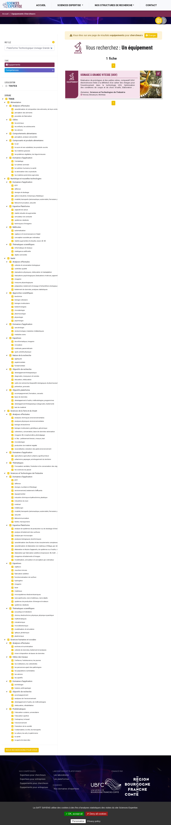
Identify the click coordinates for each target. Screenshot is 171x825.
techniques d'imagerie (21, 223)
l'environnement (19, 723)
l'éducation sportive (20, 716)
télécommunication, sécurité (23, 203)
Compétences (29, 70)
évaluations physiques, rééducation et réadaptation (31, 272)
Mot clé (8, 42)
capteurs (16, 567)
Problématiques (17, 709)
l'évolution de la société (21, 726)
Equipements (13, 65)
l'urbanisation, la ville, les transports (26, 730)
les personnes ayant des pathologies (26, 667)
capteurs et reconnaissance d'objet (25, 234)
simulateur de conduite (21, 217)
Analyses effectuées (19, 106)
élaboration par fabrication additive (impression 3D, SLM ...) (34, 553)
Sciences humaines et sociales (21, 639)
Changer (151, 35)
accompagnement (19, 695)
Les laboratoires (61, 775)
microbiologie (18, 310)
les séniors (17, 130)
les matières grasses (20, 151)
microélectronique (19, 626)
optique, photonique (20, 632)
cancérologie (17, 327)
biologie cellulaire (19, 300)
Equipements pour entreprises (34, 787)
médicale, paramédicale (21, 348)
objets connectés (19, 255)
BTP (14, 185)
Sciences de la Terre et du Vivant (22, 411)
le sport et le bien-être (20, 740)
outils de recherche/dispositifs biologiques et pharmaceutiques (36, 383)
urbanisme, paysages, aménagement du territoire (31, 459)
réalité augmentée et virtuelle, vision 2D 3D (28, 241)
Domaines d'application (20, 158)
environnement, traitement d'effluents (26, 490)
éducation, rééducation (21, 379)
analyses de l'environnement (23, 698)
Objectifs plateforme (19, 390)
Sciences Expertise (69, 5)
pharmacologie (18, 314)
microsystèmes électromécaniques (26, 594)
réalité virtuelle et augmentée (23, 213)
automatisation (18, 230)
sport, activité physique (21, 352)
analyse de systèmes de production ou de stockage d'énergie (35, 529)
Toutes (11, 86)
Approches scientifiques (21, 293)
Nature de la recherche (20, 355)
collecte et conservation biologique (25, 265)
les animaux (17, 123)
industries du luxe (19, 501)
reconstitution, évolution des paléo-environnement (31, 449)
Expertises (15, 338)
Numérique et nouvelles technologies (24, 178)
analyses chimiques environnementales (27, 418)
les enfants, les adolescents (23, 126)
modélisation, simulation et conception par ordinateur (32, 560)
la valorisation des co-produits (24, 171)
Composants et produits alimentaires (26, 140)
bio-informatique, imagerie (22, 341)
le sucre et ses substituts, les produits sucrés (29, 147)
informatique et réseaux (21, 248)
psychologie (17, 321)
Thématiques (16, 463)
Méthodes (15, 227)
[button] (53, 42)
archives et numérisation (22, 646)
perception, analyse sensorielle (24, 137)
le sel (14, 144)
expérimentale (18, 362)
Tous (9, 99)
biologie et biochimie (20, 425)
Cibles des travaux (18, 657)
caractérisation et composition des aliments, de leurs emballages (37, 109)
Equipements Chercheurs (23, 14)
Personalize (78, 821)
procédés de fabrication (21, 116)
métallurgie (17, 508)
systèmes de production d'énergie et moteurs (29, 601)
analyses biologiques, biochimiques (26, 539)
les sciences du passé (21, 470)
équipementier (18, 494)
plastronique (17, 636)
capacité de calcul (19, 210)
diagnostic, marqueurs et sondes (25, 376)
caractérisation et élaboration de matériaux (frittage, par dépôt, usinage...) (39, 546)
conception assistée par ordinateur (25, 237)
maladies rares (18, 334)
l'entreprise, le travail (20, 719)
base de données (19, 397)
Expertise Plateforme (19, 206)
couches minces (19, 570)
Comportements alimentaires (23, 133)
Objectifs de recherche (20, 369)
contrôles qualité (19, 269)
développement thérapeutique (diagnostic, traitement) (32, 404)
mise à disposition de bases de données (27, 653)
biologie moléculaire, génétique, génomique (29, 428)
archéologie (17, 684)
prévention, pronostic (20, 386)
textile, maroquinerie (20, 522)
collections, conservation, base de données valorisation (33, 431)
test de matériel (18, 407)
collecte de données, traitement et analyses (28, 650)
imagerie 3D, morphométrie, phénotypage (28, 435)
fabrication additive (20, 574)
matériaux (16, 591)
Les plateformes (61, 779)
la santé (15, 736)
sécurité (15, 515)
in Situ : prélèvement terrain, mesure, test (28, 438)
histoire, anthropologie (21, 688)
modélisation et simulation (22, 629)
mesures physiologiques (22, 282)
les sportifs (17, 678)
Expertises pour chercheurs (33, 775)
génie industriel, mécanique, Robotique (27, 196)
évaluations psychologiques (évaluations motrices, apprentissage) (37, 275)
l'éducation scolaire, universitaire (25, 712)
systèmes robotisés (20, 220)
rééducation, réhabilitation (22, 705)
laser (14, 587)
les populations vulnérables (23, 671)
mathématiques (18, 619)
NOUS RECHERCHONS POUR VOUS (21, 750)
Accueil (44, 5)
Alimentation (14, 102)
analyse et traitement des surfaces (25, 532)
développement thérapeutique (24, 373)
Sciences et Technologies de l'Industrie (25, 473)
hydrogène (17, 580)
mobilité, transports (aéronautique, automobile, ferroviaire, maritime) (38, 199)
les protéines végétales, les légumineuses (28, 154)
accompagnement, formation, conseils (27, 393)
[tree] (30, 86)
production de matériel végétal (24, 445)
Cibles (13, 119)
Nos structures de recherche (113, 5)
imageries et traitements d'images (25, 556)
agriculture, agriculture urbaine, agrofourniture (30, 456)
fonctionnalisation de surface (23, 577)
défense (16, 189)
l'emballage (17, 161)
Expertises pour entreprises (32, 779)
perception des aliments (21, 113)
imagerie (16, 279)
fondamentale (18, 366)
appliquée (16, 359)
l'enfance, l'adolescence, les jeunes (26, 660)
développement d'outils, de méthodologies (28, 702)
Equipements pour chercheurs (34, 783)
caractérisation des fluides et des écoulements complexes (34, 542)
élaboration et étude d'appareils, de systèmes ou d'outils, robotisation (38, 549)
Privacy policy (93, 821)
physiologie (17, 317)
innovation (16, 345)
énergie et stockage (20, 192)
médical (16, 504)
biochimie (16, 296)
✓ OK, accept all (74, 814)
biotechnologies (18, 307)
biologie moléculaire (20, 303)
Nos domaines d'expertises (66, 789)
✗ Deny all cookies (96, 814)
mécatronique (18, 622)
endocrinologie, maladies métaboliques (27, 331)
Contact (151, 5)
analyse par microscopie (21, 535)
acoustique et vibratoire (21, 612)
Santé (11, 258)
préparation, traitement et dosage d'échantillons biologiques (35, 286)
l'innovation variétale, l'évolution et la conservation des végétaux (36, 466)
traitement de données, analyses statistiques (29, 289)
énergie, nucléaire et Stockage (24, 487)
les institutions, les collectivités (24, 664)
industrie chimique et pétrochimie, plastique (29, 497)
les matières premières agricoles (25, 175)
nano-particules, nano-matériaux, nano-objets (29, 598)
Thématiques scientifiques (21, 244)
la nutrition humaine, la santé (23, 168)
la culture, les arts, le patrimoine (24, 733)
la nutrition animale (20, 165)
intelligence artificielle (21, 251)
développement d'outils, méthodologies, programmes (32, 400)
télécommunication (20, 518)
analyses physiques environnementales (27, 421)
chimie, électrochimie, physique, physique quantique (32, 615)
